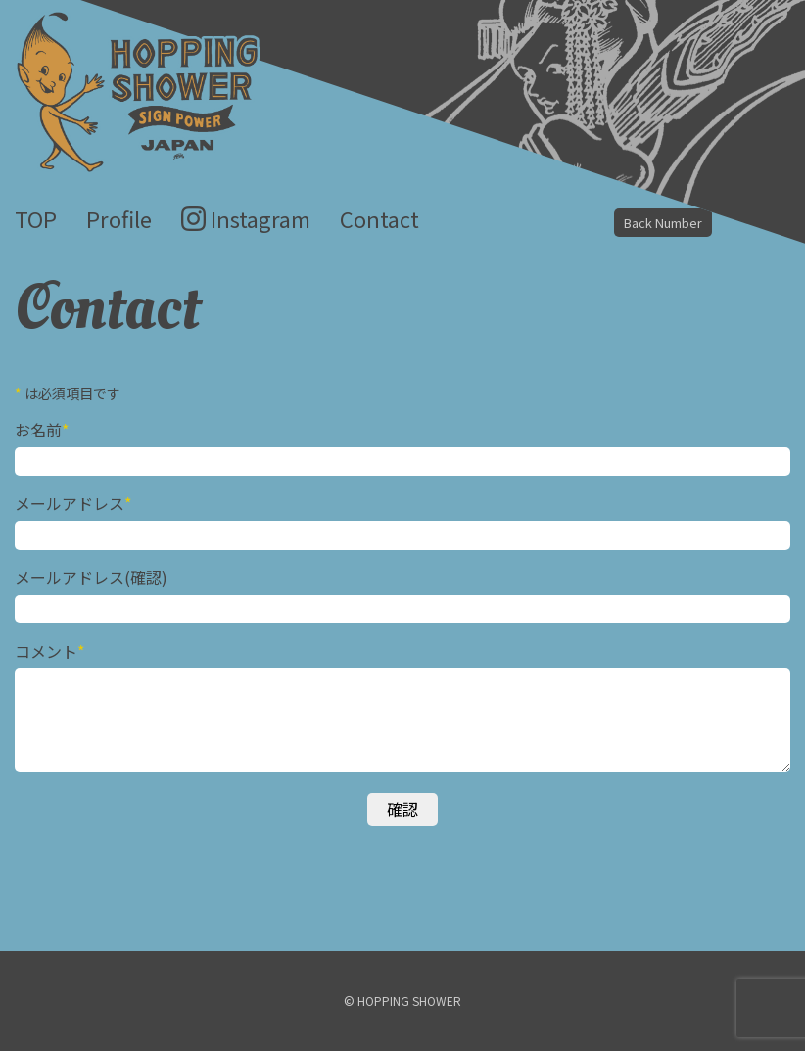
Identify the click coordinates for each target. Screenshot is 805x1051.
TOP (36, 218)
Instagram (260, 218)
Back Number (663, 222)
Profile (119, 218)
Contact (379, 218)
